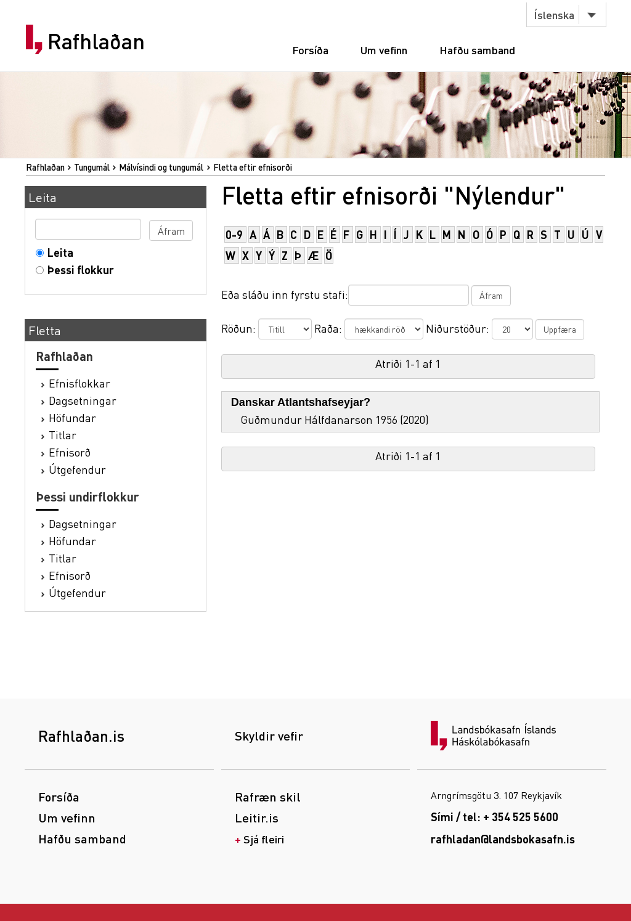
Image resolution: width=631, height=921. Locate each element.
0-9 (234, 234)
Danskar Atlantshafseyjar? (300, 402)
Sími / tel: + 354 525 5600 (494, 816)
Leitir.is (257, 817)
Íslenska (554, 14)
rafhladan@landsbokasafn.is (503, 839)
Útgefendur (77, 469)
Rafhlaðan (96, 41)
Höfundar (72, 417)
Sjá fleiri (263, 839)
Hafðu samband (477, 50)
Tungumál (92, 166)
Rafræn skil (268, 797)
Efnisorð (70, 452)
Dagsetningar (82, 400)
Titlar (62, 435)
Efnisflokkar (79, 383)
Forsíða (310, 50)
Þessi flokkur (78, 269)
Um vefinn (383, 50)
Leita (57, 252)
